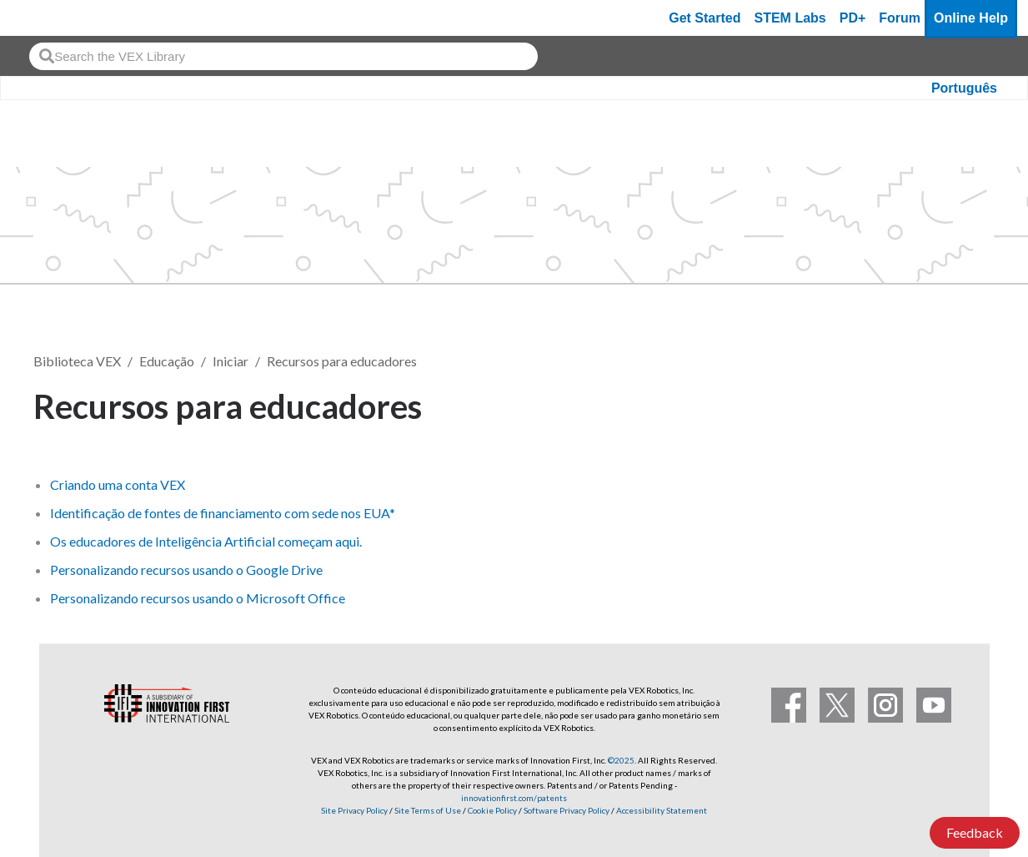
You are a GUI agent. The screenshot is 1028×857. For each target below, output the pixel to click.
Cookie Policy (492, 810)
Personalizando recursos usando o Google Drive (186, 569)
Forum (899, 18)
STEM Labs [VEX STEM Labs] (790, 18)
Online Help (971, 18)
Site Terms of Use (427, 810)
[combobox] (283, 56)
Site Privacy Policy (354, 810)
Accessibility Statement (661, 810)
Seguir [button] (953, 403)
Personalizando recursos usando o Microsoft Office (197, 598)
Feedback (974, 832)
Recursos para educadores (342, 361)
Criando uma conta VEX (117, 484)
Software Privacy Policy (566, 810)
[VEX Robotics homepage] (45, 18)
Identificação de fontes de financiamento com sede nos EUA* (222, 513)
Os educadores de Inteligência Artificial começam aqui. (206, 541)
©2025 (621, 760)
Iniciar (230, 361)
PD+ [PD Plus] (853, 18)
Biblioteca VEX (77, 361)
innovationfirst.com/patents (514, 798)
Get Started (704, 18)
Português (964, 88)
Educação (166, 361)
